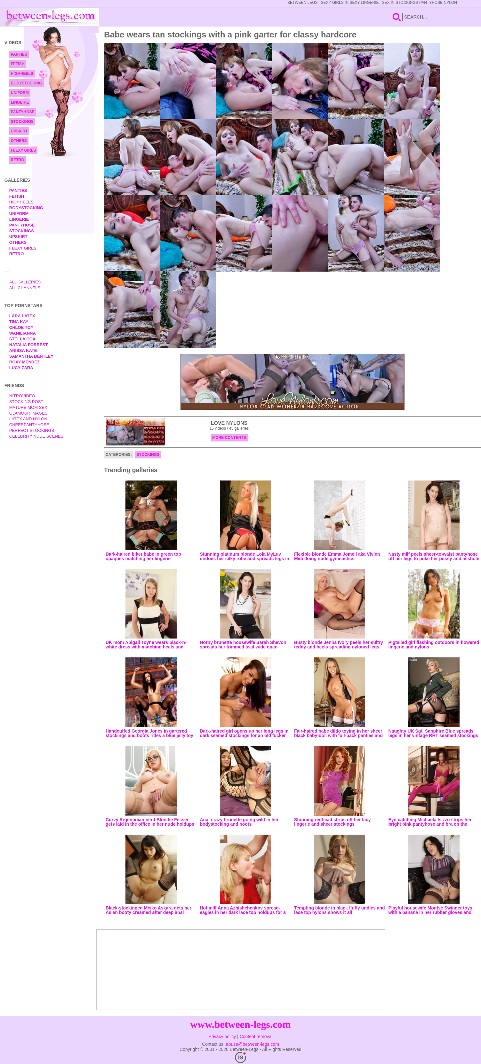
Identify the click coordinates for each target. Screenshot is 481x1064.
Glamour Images (28, 413)
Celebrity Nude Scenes (36, 436)
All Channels (24, 287)
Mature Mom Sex (28, 407)
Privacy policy (222, 1036)
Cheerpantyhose (29, 424)
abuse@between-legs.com (252, 1044)
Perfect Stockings (31, 430)
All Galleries (25, 282)
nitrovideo (22, 395)
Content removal (256, 1036)
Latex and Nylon (28, 419)
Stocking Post (26, 401)
